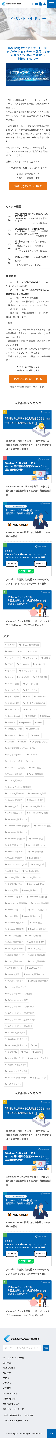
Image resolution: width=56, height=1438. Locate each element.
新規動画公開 (12, 703)
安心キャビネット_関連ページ (19, 1007)
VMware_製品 (12, 974)
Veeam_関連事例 (13, 897)
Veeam (9, 651)
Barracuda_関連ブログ (16, 819)
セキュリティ (30, 658)
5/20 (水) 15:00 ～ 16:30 (28, 186)
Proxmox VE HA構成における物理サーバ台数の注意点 (28, 534)
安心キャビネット (14, 755)
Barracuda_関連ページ (16, 832)
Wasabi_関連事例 (40, 903)
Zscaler (9, 742)
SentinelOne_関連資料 (34, 806)
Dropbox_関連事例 (14, 929)
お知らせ (7, 1383)
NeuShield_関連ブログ (16, 1045)
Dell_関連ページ (13, 845)
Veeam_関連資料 (13, 774)
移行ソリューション (29, 671)
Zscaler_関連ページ (33, 877)
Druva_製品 (11, 890)
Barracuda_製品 (42, 826)
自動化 (46, 658)
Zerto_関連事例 (33, 935)
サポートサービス (11, 1393)
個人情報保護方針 (13, 1415)
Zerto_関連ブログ (14, 942)
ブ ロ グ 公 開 (30, 684)
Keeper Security (13, 716)
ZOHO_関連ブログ (14, 961)
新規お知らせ (30, 690)
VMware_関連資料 (14, 981)
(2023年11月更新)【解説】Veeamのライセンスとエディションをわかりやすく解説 (27, 581)
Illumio (30, 761)
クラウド (33, 651)
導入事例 (10, 645)
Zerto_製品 (36, 923)
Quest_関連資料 (35, 800)
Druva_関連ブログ (14, 1058)
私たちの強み (9, 1367)
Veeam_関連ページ (14, 852)
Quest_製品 (11, 916)
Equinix (37, 1052)
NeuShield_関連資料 (15, 1032)
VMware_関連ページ (34, 974)
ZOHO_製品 (34, 948)
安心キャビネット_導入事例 (18, 1026)
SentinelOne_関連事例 (16, 903)
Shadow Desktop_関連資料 (18, 787)
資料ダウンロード (41, 4)
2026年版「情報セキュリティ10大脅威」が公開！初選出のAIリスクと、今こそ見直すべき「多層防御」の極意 (28, 445)
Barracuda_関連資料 (15, 839)
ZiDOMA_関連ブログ (15, 987)
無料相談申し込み (11, 1403)
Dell (34, 1045)
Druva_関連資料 (35, 774)
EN (33, 4)
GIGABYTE (11, 1052)
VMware (10, 722)
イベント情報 (12, 696)
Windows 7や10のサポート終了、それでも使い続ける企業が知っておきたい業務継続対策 (28, 490)
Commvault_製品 (35, 884)
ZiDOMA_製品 (34, 968)
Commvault (32, 729)
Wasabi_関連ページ (35, 845)
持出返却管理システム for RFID (20, 748)
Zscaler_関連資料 (14, 780)
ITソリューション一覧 (13, 1357)
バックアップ (12, 658)
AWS (25, 1052)
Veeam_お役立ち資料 (15, 1065)
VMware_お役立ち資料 (16, 1071)
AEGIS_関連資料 (35, 942)
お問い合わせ (36, 4)
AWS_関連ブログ (14, 813)
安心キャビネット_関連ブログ (19, 1013)
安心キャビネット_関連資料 (18, 994)
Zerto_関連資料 (13, 935)
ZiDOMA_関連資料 (14, 793)
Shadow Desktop (13, 729)
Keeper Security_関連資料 (17, 826)
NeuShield (33, 755)
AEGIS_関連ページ (14, 948)
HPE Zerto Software (29, 645)
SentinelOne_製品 (37, 793)
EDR (26, 696)
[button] (51, 4)
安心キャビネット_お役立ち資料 (20, 1019)
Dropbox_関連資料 (37, 929)
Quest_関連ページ (31, 916)
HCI (20, 651)
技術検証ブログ (38, 1078)
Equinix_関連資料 (14, 800)
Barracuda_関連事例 (37, 897)
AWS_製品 (35, 768)
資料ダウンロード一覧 (13, 1408)
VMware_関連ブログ (38, 981)
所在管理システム (39, 742)
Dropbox (10, 735)
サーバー (10, 671)
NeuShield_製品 (31, 871)
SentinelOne (40, 696)
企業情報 (7, 1388)
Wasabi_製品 (36, 839)
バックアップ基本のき (34, 703)
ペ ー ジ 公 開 (12, 684)
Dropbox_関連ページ (15, 923)
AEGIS (23, 735)
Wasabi (36, 735)
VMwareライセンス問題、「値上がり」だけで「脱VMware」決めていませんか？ (28, 623)
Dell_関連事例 (36, 852)
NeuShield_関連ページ (16, 1039)
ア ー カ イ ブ (12, 709)
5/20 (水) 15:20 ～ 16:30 (28, 378)
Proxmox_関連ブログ (15, 1078)
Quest (38, 722)
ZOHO (9, 664)
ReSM (22, 742)
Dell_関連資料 (34, 858)
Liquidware (25, 722)
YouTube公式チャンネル (16, 1420)
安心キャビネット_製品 (16, 1000)
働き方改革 (23, 677)
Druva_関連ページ (31, 890)
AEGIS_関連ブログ (38, 910)
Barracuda (23, 664)
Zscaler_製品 (12, 877)
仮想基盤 (31, 716)
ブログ (6, 1377)
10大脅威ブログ (13, 1084)
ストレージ (39, 664)
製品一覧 (7, 1362)
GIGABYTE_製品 (13, 884)
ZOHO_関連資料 (36, 955)
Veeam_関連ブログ (14, 910)
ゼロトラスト (30, 709)
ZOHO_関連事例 (36, 961)
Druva (9, 677)
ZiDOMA (45, 716)
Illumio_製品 (37, 864)
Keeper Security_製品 (37, 813)
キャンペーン (12, 690)
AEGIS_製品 (11, 871)
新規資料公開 (40, 677)
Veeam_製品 (12, 806)
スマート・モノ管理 (15, 768)
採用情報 (44, 4)
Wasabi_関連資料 (14, 858)
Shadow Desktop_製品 (16, 864)
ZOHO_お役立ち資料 (38, 1058)
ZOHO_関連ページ (14, 955)
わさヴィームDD (13, 761)
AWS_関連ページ (14, 968)
